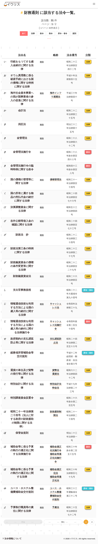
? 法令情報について (12, 538)
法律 (33, 33)
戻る (23, 522)
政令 (42, 33)
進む (63, 522)
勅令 (51, 33)
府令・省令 (62, 33)
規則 (74, 33)
